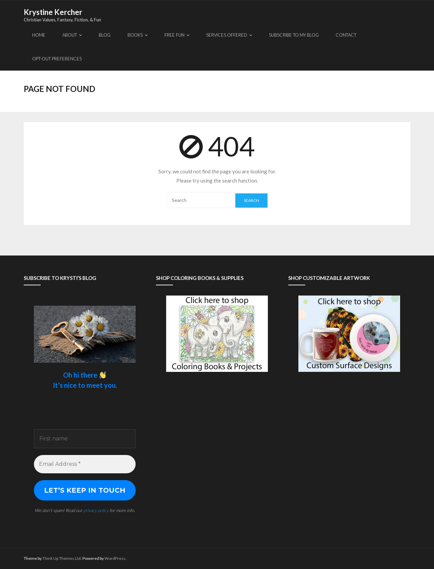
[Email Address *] (85, 464)
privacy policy (95, 510)
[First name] (85, 438)
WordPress (114, 558)
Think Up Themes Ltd (61, 558)
